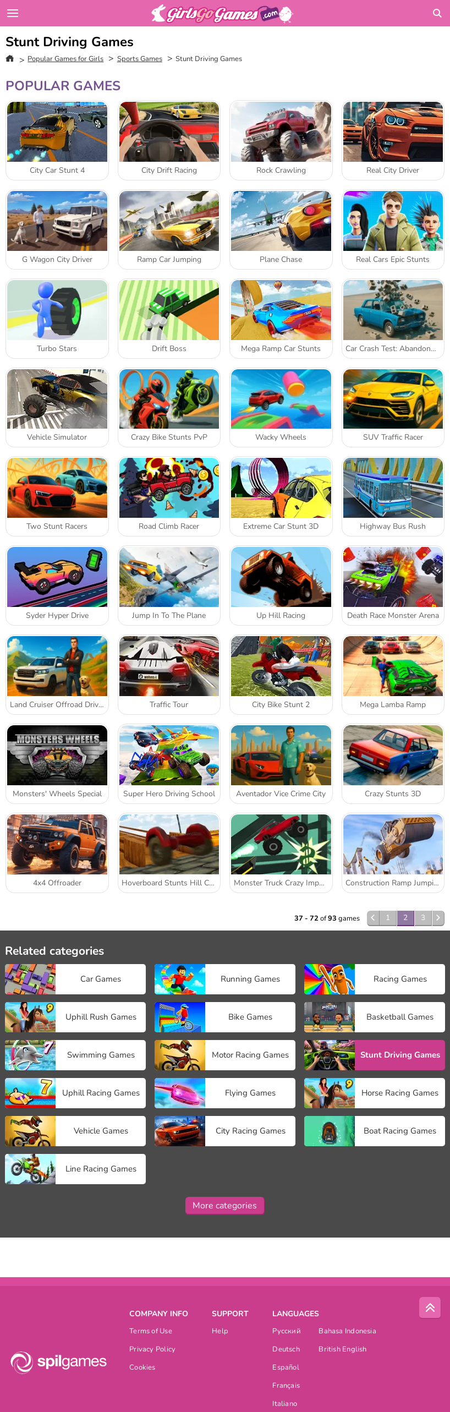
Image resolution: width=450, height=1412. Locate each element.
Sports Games (139, 59)
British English (342, 1350)
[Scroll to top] (430, 1308)
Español (285, 1368)
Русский (286, 1332)
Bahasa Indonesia (347, 1332)
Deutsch (286, 1350)
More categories (225, 1206)
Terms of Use (150, 1332)
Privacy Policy (152, 1350)
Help (220, 1332)
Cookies (142, 1368)
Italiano (284, 1404)
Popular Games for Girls (65, 59)
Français (286, 1386)
